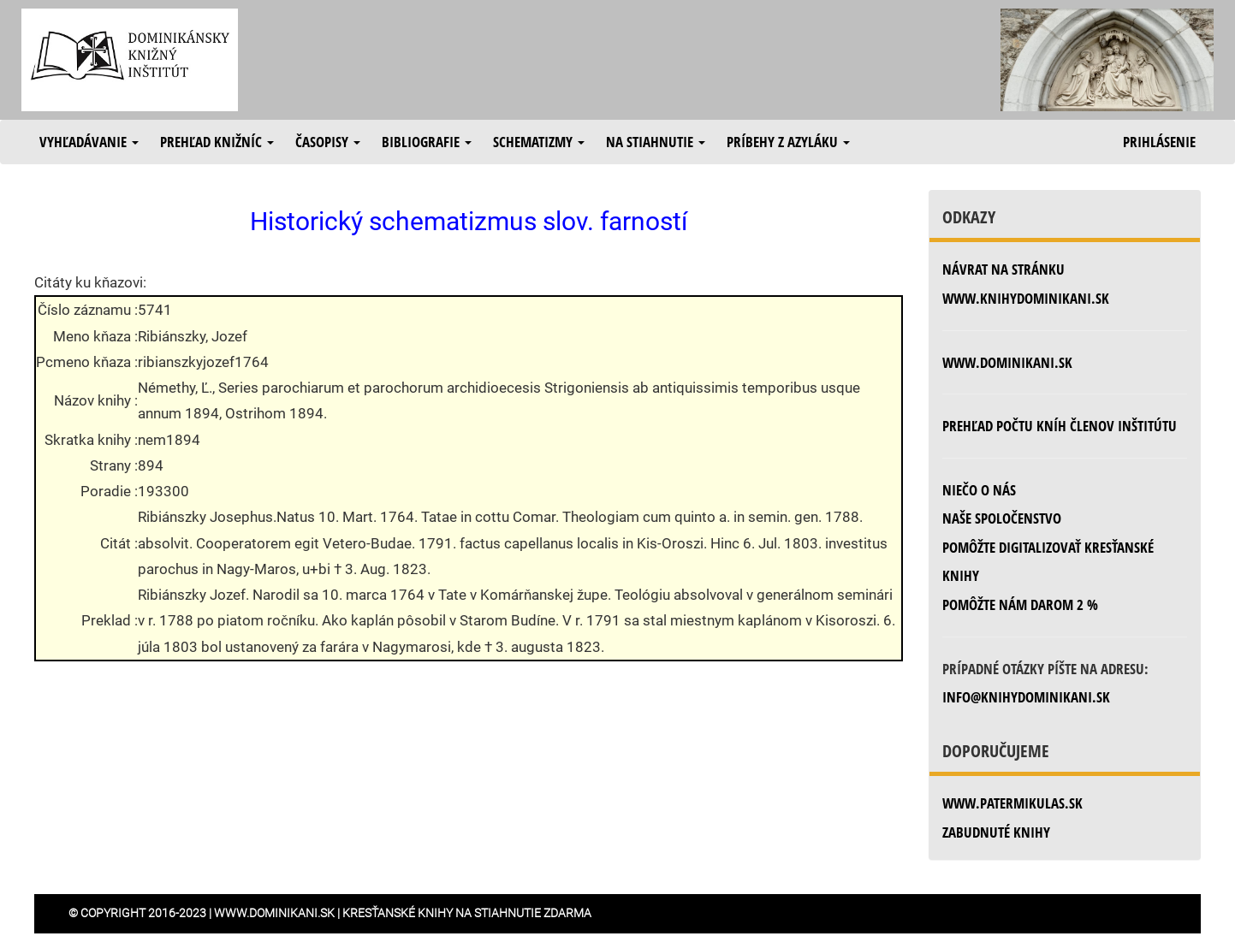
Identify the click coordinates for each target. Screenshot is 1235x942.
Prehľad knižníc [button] (217, 141)
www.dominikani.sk (1007, 362)
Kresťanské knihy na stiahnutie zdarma (466, 913)
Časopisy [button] (327, 141)
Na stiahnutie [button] (655, 141)
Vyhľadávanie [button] (89, 141)
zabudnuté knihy (996, 832)
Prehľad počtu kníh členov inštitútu (1059, 425)
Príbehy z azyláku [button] (788, 141)
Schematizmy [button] (539, 141)
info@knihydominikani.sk (1026, 697)
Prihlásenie (1159, 141)
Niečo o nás (979, 490)
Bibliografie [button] (427, 141)
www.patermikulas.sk (1012, 803)
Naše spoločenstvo (1001, 518)
